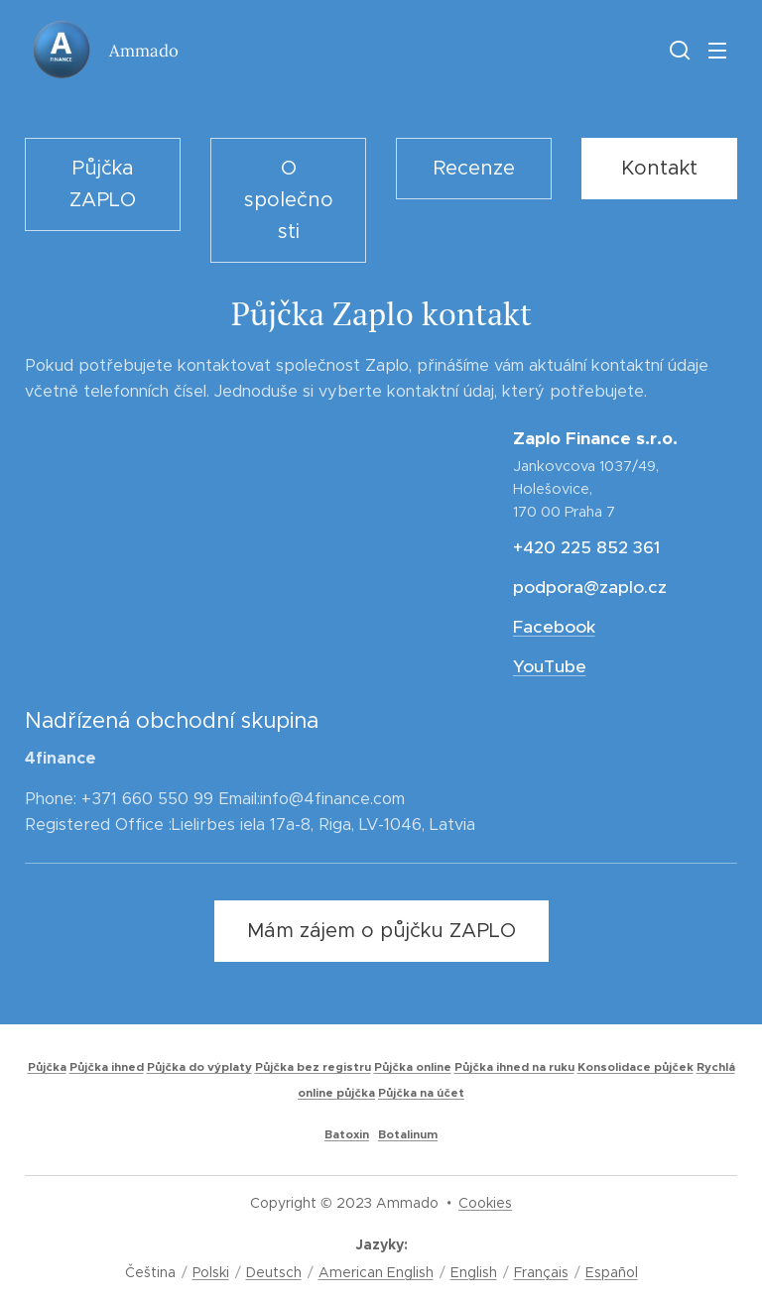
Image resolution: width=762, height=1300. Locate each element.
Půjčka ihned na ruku (514, 1067)
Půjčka (47, 1067)
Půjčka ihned (106, 1067)
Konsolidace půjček (635, 1067)
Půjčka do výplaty (199, 1067)
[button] (678, 49)
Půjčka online (412, 1067)
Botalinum (408, 1134)
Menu (717, 51)
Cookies (485, 1203)
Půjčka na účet (421, 1093)
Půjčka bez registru (313, 1067)
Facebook (553, 627)
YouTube (548, 667)
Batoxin (346, 1134)
